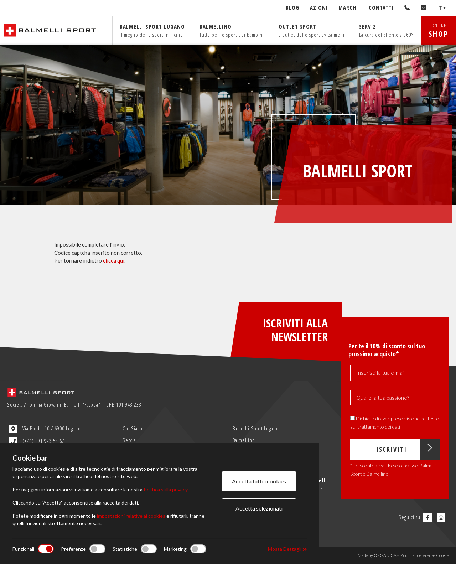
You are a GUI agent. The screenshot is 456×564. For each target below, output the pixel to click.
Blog (292, 7)
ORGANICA (385, 555)
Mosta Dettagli (287, 549)
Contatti (381, 7)
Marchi (348, 7)
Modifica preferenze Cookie (424, 555)
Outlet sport (311, 30)
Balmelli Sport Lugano (256, 428)
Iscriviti (408, 449)
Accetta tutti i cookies (259, 481)
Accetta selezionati (259, 508)
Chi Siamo (133, 428)
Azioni (319, 7)
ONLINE (439, 30)
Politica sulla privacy (165, 489)
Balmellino (232, 30)
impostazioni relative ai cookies (131, 516)
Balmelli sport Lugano (152, 30)
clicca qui (113, 260)
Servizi (386, 30)
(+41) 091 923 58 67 (36, 441)
